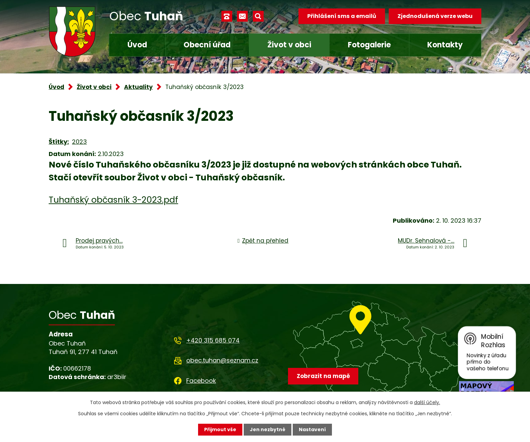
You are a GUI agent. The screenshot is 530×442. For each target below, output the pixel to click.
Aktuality (138, 87)
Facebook (201, 380)
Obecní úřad (207, 45)
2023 (79, 141)
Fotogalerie (369, 45)
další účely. (427, 402)
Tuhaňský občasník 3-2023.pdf (113, 200)
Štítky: (59, 141)
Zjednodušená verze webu (435, 16)
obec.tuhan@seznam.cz (222, 360)
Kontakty (445, 45)
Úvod (137, 45)
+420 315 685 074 (213, 340)
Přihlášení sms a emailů (341, 16)
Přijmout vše (220, 429)
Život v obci (289, 45)
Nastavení (312, 429)
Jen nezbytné (267, 429)
